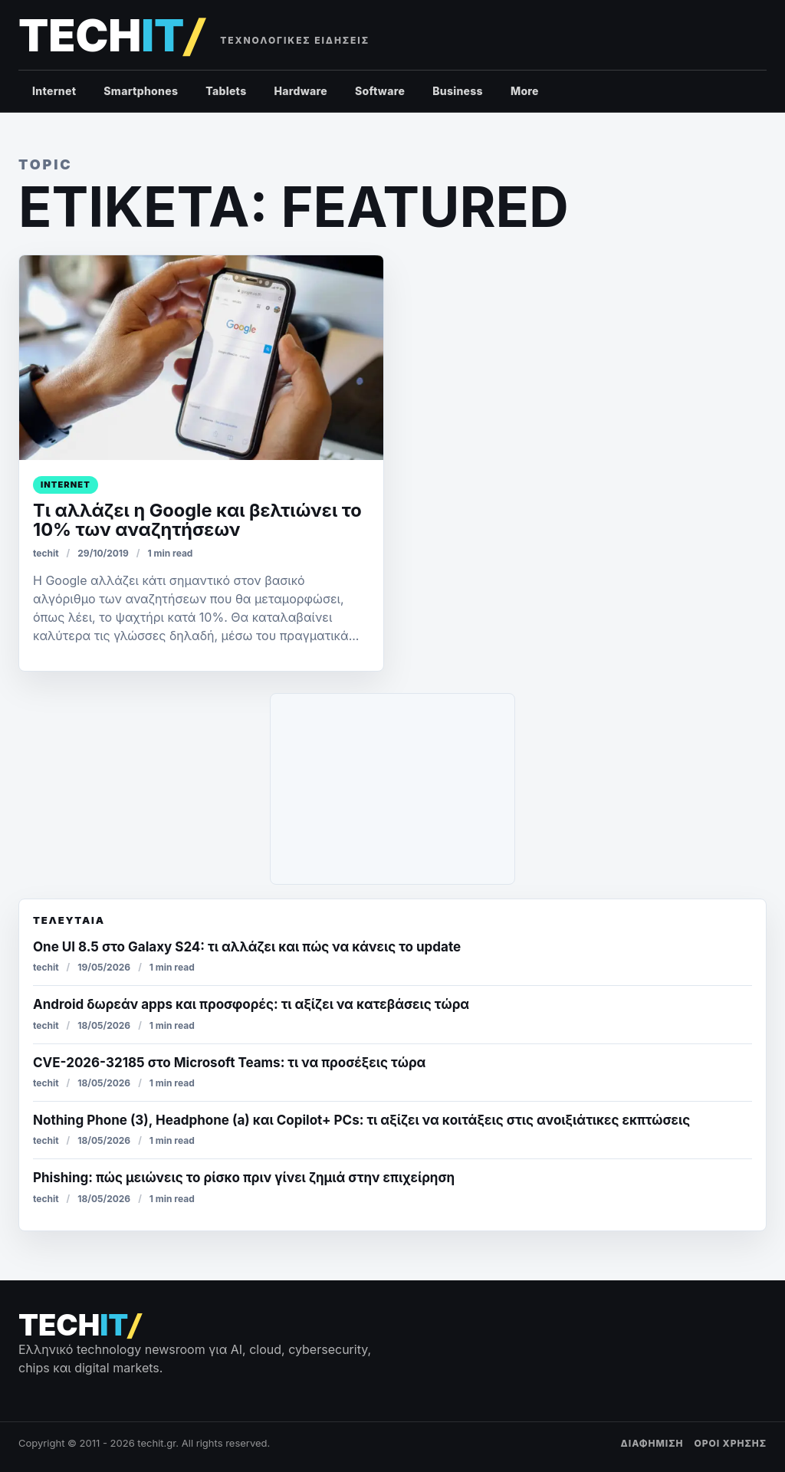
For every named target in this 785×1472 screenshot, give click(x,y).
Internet (54, 90)
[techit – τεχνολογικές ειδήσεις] (110, 35)
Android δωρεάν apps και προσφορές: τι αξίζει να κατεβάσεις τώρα (251, 1004)
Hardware (300, 90)
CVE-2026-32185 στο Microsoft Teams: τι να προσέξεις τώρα (229, 1062)
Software (380, 90)
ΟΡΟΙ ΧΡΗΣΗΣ (730, 1443)
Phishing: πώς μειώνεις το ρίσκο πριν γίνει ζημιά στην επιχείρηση (244, 1177)
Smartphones (140, 90)
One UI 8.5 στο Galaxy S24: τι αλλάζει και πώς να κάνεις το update (247, 947)
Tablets (225, 90)
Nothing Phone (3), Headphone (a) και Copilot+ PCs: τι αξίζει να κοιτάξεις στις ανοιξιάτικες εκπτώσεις (361, 1120)
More (525, 90)
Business (457, 90)
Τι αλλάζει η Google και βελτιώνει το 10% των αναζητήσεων (197, 519)
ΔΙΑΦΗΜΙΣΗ (652, 1443)
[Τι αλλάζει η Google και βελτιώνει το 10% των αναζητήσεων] (201, 357)
